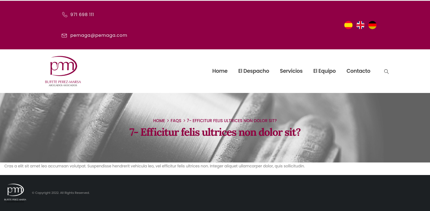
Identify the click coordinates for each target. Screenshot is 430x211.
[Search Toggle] (386, 71)
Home (220, 71)
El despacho (253, 71)
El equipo (324, 71)
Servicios (291, 71)
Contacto (358, 71)
